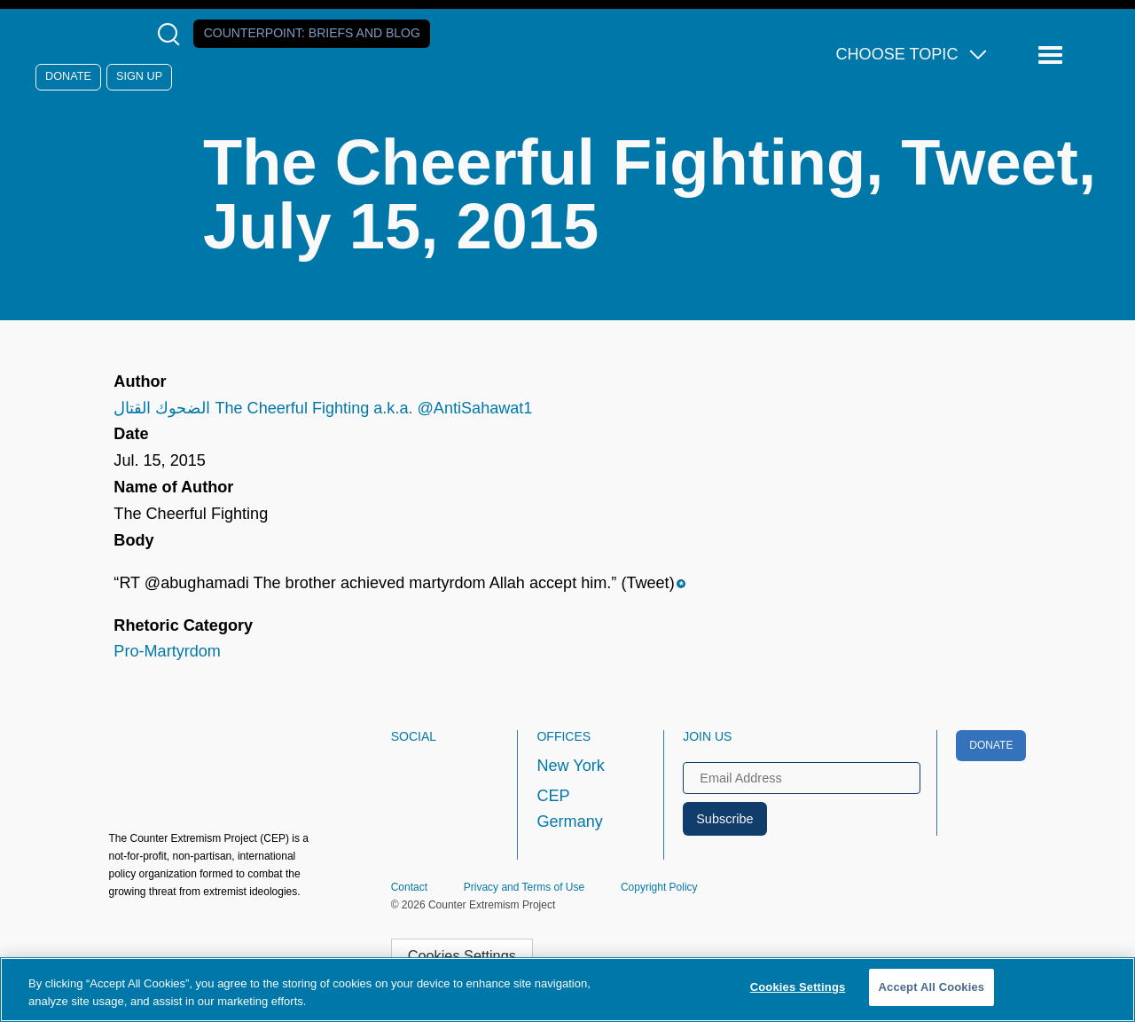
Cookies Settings (462, 955)
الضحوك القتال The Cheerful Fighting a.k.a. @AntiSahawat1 (323, 408)
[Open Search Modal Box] (172, 34)
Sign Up (139, 76)
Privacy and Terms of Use (524, 887)
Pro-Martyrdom (167, 651)
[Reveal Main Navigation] (1053, 55)
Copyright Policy (659, 887)
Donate (68, 76)
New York (570, 765)
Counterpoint (312, 33)
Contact (409, 887)
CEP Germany (569, 809)
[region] (567, 989)
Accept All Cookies (932, 987)
